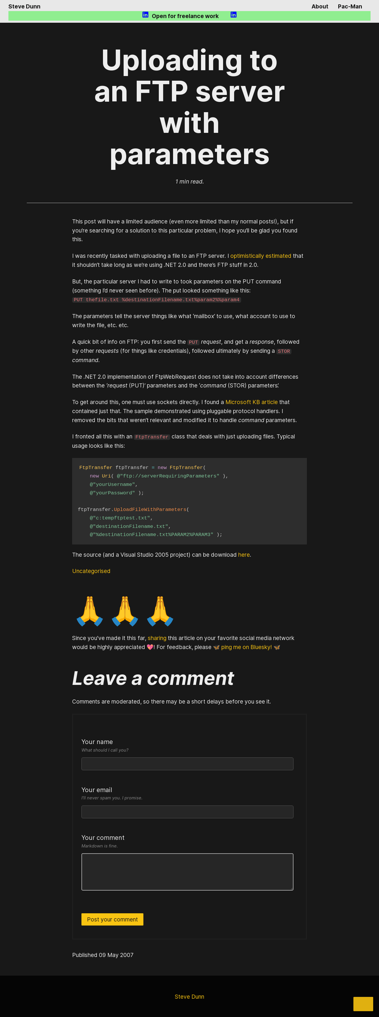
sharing (157, 636)
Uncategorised (91, 570)
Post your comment (112, 918)
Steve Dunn (24, 6)
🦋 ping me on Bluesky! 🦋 (246, 645)
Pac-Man (350, 6)
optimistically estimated (260, 255)
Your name (187, 744)
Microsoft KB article (251, 401)
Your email (187, 793)
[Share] (363, 1004)
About (320, 6)
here (244, 553)
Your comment (187, 840)
